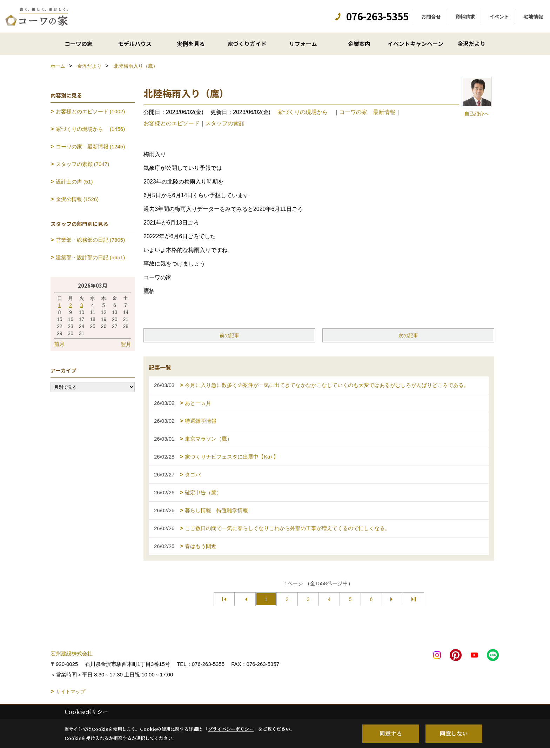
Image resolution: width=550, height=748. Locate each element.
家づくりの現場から (305, 112)
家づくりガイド (247, 43)
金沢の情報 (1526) (77, 199)
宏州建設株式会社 (72, 653)
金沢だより (471, 43)
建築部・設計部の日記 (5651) (90, 257)
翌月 (126, 344)
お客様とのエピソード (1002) (90, 111)
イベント (499, 16)
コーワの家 (79, 43)
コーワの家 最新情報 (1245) (90, 146)
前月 (59, 344)
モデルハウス (135, 43)
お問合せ (431, 16)
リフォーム (303, 43)
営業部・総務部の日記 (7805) (90, 240)
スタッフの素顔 (224, 123)
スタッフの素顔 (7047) (82, 164)
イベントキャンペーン (415, 43)
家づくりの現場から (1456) (90, 129)
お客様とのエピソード (171, 123)
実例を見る (191, 43)
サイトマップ (70, 691)
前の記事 (229, 335)
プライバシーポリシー (231, 729)
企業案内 (359, 43)
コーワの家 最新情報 (367, 112)
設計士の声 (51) (74, 182)
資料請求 (465, 16)
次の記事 (408, 335)
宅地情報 (533, 16)
